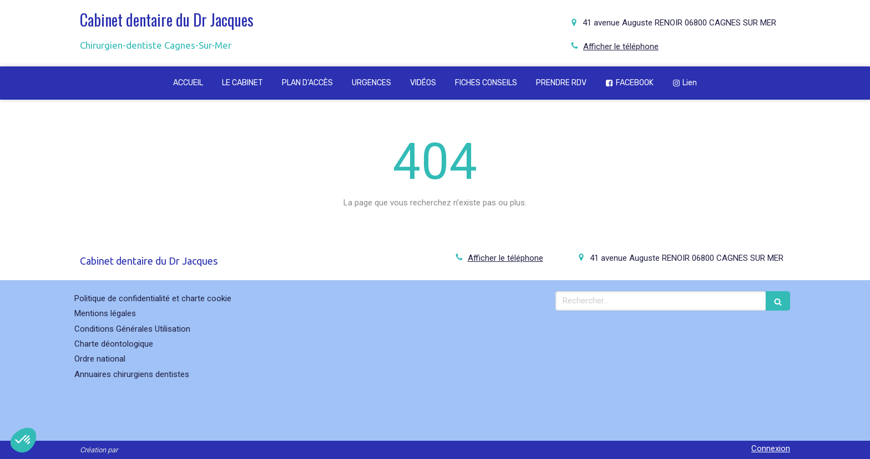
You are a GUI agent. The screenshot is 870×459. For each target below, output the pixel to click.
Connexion (770, 448)
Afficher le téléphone (621, 46)
